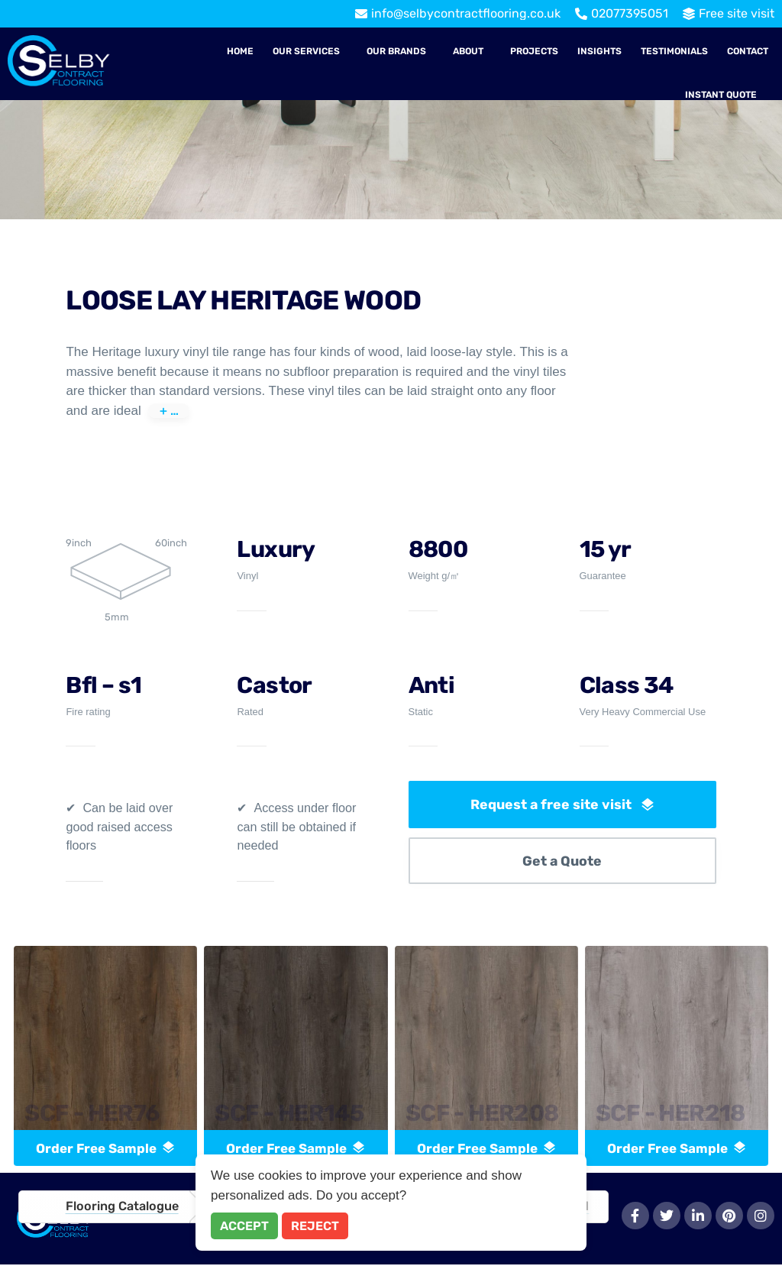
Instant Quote (721, 94)
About (468, 51)
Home (240, 51)
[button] (310, 51)
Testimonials (674, 51)
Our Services (306, 51)
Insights (599, 51)
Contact (747, 51)
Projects (534, 51)
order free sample (105, 1149)
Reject (315, 1226)
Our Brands (396, 51)
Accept (244, 1226)
